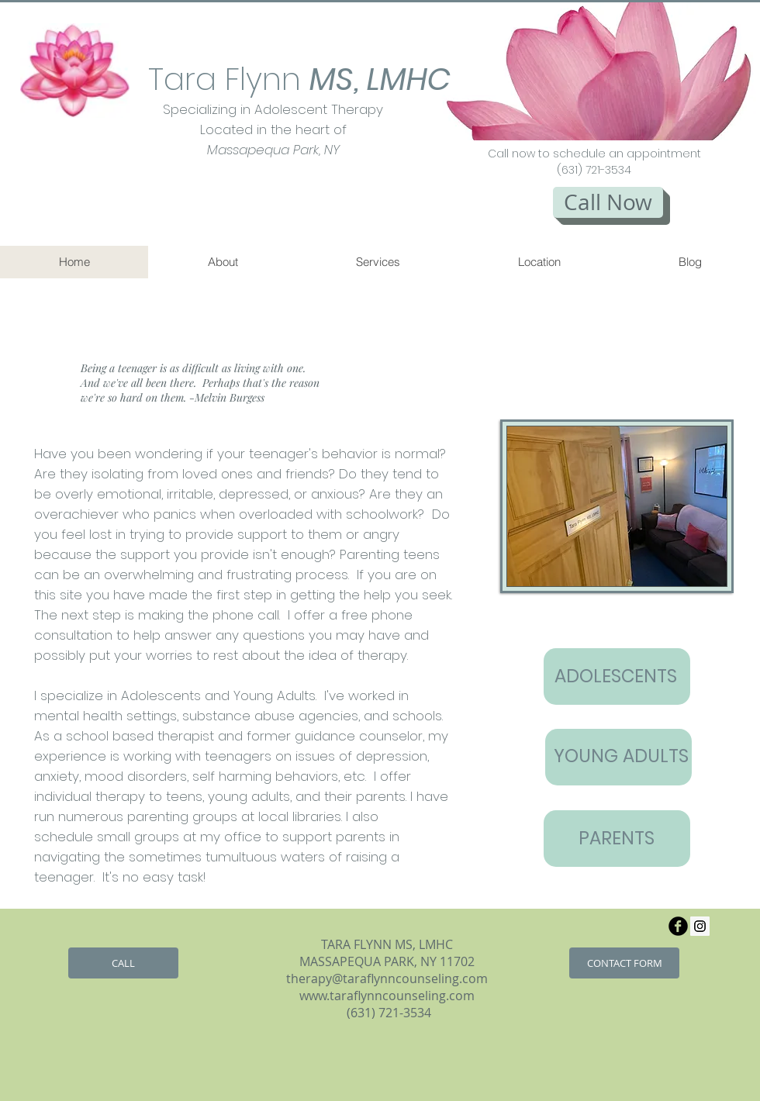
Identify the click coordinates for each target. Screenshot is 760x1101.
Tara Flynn (257, 79)
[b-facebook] (678, 926)
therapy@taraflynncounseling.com (387, 978)
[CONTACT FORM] (624, 962)
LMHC (409, 79)
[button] (581, 71)
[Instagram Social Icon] (700, 926)
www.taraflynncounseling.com (387, 995)
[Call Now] (608, 202)
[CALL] (123, 962)
